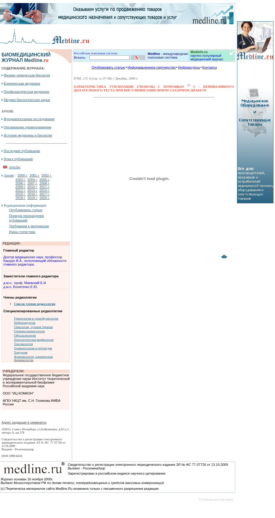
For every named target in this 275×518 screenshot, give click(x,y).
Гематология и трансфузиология (36, 318)
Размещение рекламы (216, 499)
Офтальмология (25, 335)
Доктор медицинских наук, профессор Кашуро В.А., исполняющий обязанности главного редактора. (35, 260)
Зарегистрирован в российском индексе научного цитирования (116, 473)
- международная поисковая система (168, 55)
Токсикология (23, 344)
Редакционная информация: (25, 205)
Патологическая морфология (33, 339)
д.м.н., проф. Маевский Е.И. (25, 283)
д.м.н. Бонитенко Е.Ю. (20, 287)
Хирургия (20, 352)
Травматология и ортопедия (33, 348)
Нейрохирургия (24, 322)
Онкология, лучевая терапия (33, 327)
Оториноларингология (29, 331)
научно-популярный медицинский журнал (207, 55)
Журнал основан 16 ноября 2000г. (27, 479)
